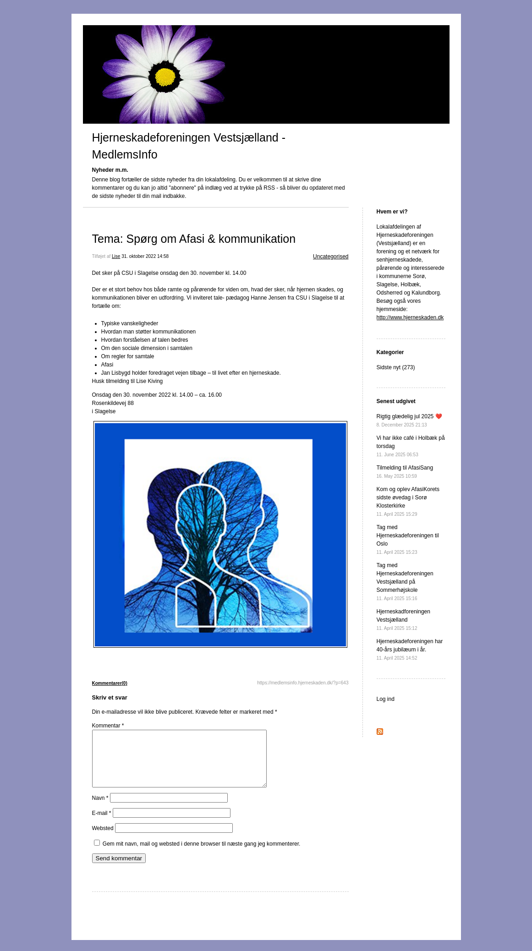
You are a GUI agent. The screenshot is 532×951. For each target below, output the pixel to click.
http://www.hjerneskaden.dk (410, 317)
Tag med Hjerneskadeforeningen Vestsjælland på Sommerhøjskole (405, 581)
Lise (116, 256)
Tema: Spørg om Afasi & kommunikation (194, 238)
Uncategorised (330, 256)
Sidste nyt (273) (396, 367)
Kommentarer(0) (109, 683)
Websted (103, 839)
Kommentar (108, 725)
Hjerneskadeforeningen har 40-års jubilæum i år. (410, 649)
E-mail (101, 824)
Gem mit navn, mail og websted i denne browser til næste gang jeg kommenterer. (202, 855)
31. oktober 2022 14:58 (145, 256)
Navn (100, 809)
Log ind (386, 699)
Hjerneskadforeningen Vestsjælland (403, 619)
